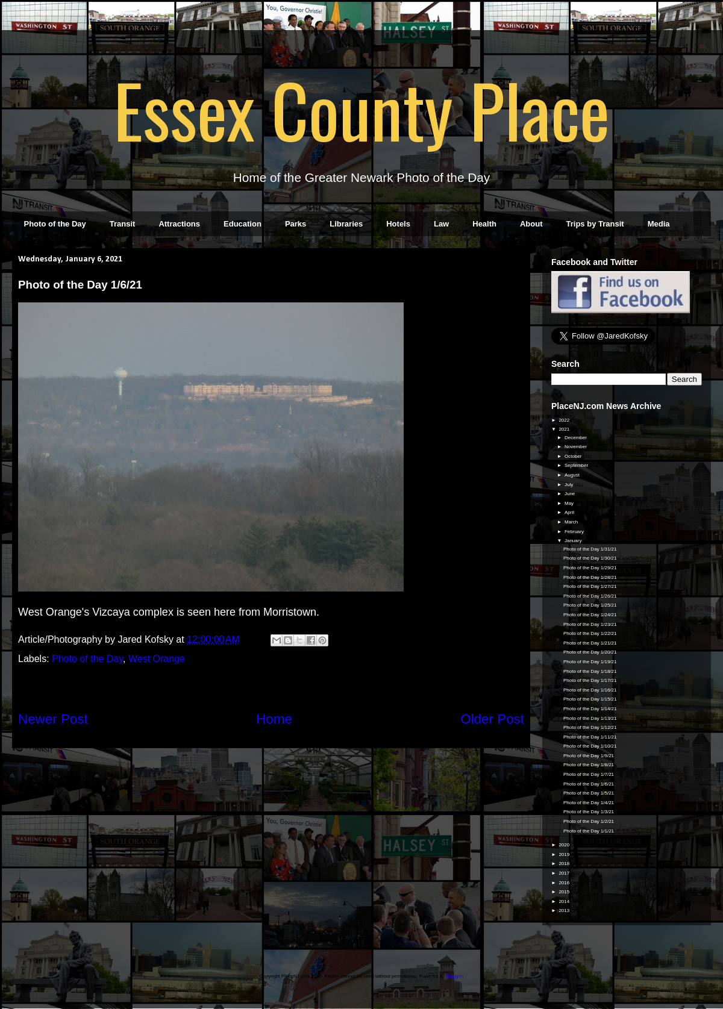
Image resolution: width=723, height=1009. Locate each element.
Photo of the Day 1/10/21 (590, 746)
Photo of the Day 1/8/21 (588, 764)
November (576, 446)
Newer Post (53, 718)
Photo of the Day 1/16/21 (590, 690)
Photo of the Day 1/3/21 (588, 811)
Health (484, 223)
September (577, 465)
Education (242, 223)
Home (274, 718)
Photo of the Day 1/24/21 (590, 614)
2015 (565, 892)
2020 (565, 845)
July (569, 484)
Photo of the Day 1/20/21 (590, 652)
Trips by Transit (595, 223)
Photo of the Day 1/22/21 (590, 633)
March (572, 522)
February (575, 531)
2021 (565, 429)
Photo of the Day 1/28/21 (590, 577)
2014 (565, 901)
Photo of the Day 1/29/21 (590, 567)
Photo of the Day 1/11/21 (590, 737)
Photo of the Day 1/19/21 (590, 661)
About (531, 223)
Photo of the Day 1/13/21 (590, 718)
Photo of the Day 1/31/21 (590, 549)
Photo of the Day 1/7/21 (588, 774)
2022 (565, 420)
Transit (123, 223)
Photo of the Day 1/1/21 (588, 831)
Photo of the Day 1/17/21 (590, 680)
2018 (565, 863)
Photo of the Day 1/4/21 (588, 802)
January (574, 540)
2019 (565, 854)
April (570, 512)
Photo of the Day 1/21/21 (590, 643)
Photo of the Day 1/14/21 (590, 708)
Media (659, 223)
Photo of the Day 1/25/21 (590, 605)
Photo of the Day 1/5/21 (588, 793)
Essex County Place (361, 109)
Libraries (346, 223)
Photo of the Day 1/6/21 (588, 784)
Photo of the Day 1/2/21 (588, 821)
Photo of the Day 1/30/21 (590, 558)
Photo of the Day (55, 223)
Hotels (398, 223)
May (570, 503)
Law (441, 223)
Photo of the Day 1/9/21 (588, 755)
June (571, 493)
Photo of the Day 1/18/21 (590, 671)
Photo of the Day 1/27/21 (590, 586)
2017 (565, 873)
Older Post (492, 718)
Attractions (179, 223)
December (576, 437)
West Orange (156, 659)
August (573, 475)
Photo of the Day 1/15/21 (590, 699)
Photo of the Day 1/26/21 (590, 596)
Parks (295, 223)
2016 (565, 883)
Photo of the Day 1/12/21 (590, 727)
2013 (565, 910)
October (574, 456)
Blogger (454, 976)
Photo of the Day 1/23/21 (590, 624)
